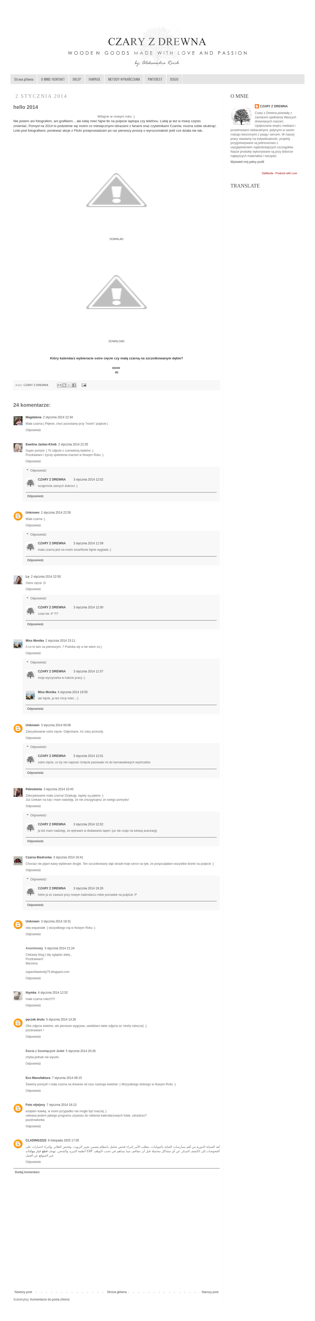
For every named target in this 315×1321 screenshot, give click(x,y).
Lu (27, 576)
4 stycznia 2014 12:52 (53, 992)
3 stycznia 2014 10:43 (59, 789)
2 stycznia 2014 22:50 (56, 512)
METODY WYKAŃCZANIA (124, 79)
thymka (31, 992)
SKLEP (76, 79)
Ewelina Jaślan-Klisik (41, 444)
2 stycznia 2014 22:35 (73, 444)
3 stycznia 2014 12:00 (88, 607)
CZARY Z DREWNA (36, 385)
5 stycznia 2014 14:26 (61, 1019)
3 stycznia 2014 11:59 (88, 543)
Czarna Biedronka (39, 857)
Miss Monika (35, 640)
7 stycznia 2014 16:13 (62, 1105)
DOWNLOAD (116, 341)
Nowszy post (23, 1292)
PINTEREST (155, 79)
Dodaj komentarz (27, 1172)
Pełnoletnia (34, 789)
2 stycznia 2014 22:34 (58, 417)
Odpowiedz (33, 430)
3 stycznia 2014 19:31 (56, 921)
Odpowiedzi (38, 470)
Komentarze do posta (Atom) (49, 1299)
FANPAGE (94, 79)
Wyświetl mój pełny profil (247, 162)
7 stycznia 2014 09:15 (67, 1078)
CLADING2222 (36, 1140)
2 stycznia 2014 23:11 (60, 640)
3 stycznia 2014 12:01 (88, 756)
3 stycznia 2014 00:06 (56, 725)
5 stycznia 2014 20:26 (81, 1051)
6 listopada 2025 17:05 (63, 1140)
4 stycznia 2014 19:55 (73, 692)
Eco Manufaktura (38, 1078)
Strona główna (23, 79)
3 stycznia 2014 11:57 (88, 671)
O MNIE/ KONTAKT (53, 79)
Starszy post (210, 1292)
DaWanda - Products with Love (279, 173)
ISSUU (174, 79)
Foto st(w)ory (35, 1105)
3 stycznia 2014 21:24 (60, 948)
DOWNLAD (116, 239)
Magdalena (33, 417)
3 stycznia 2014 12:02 (88, 479)
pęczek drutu (35, 1019)
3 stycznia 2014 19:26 (88, 888)
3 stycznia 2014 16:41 (68, 857)
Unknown (32, 512)
